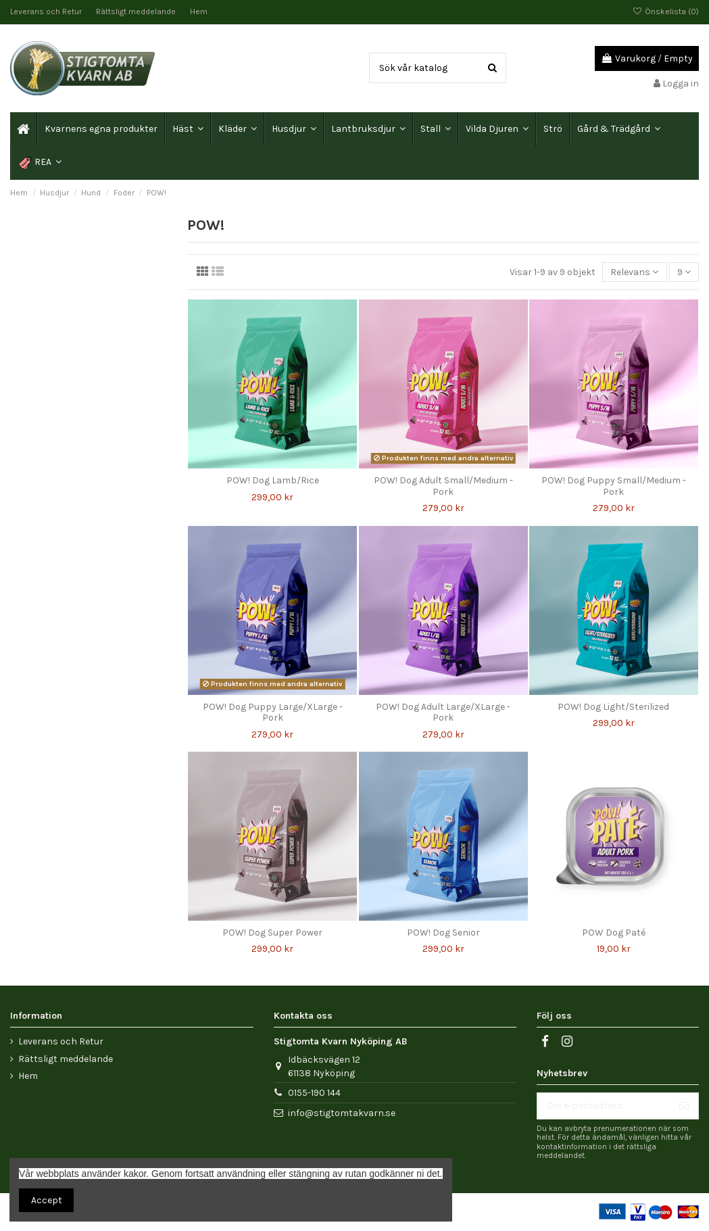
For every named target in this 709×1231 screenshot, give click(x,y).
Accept (46, 1200)
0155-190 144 (314, 1093)
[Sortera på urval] (634, 272)
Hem (198, 11)
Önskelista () (666, 11)
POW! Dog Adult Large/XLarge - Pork (443, 712)
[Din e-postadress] (603, 1106)
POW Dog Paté (613, 932)
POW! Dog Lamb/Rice (272, 480)
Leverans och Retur (47, 11)
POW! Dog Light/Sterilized (613, 707)
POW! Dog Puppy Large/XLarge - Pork (273, 712)
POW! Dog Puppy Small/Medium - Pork (613, 486)
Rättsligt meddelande (137, 11)
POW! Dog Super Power (272, 932)
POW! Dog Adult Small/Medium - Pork (443, 486)
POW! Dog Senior (443, 932)
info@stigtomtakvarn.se (341, 1113)
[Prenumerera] (684, 1106)
